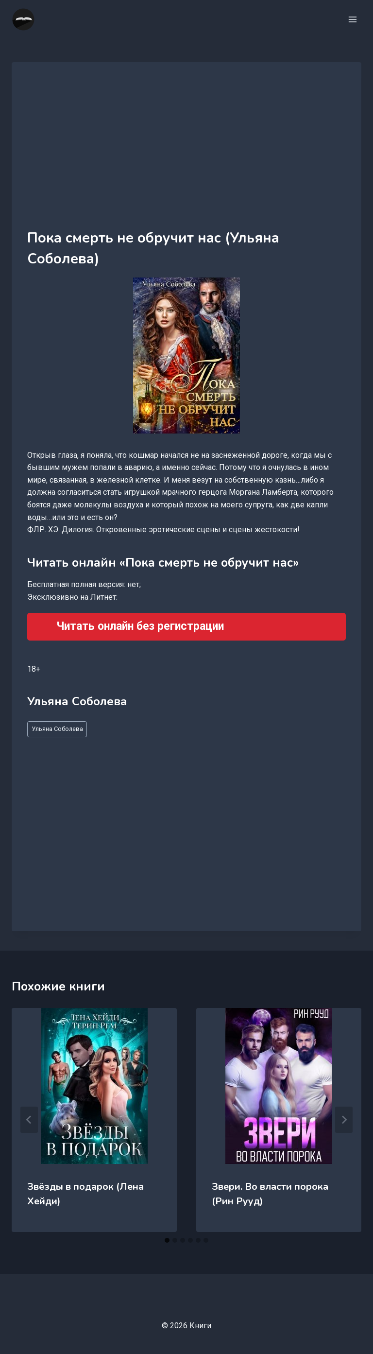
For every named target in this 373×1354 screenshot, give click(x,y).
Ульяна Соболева (57, 728)
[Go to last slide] (29, 1120)
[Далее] (344, 1120)
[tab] (167, 1240)
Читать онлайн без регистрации (140, 626)
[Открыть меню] (352, 19)
